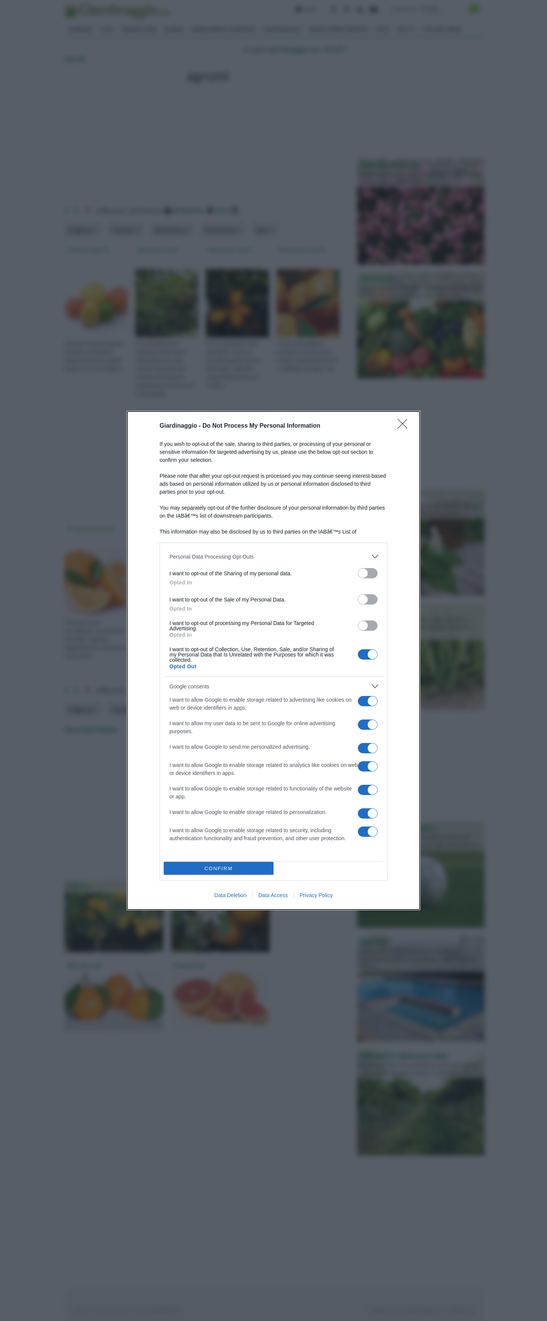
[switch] (368, 573)
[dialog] (273, 660)
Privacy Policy (316, 895)
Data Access (273, 895)
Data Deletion (230, 895)
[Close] (405, 426)
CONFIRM (218, 868)
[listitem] (273, 557)
